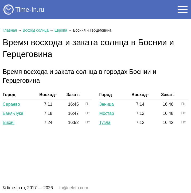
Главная (10, 30)
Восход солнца (36, 30)
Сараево (11, 104)
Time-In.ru (29, 9)
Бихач (8, 122)
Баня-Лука (13, 113)
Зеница (106, 104)
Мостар (106, 113)
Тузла (104, 122)
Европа (60, 30)
